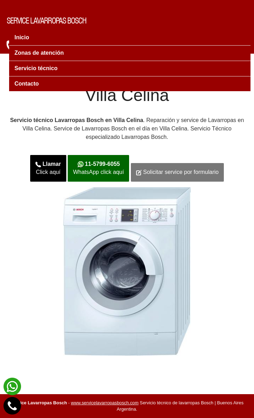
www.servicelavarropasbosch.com (105, 402)
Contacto (26, 84)
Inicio (21, 37)
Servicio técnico (36, 68)
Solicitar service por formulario (177, 172)
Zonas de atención (39, 53)
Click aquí (48, 168)
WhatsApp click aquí (98, 168)
